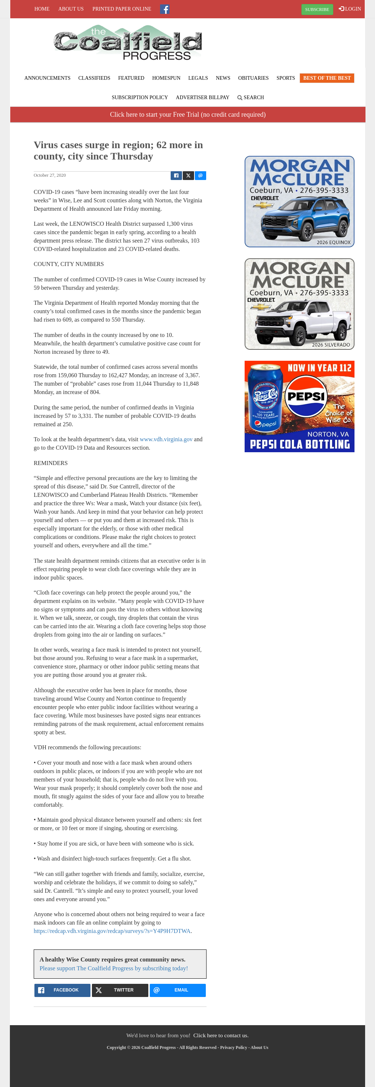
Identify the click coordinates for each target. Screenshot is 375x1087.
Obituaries (253, 78)
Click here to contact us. (221, 1035)
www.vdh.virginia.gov (166, 439)
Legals (198, 78)
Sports (285, 78)
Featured (131, 78)
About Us (70, 9)
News (223, 78)
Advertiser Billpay (202, 97)
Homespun (166, 78)
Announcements (48, 78)
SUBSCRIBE (317, 9)
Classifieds (94, 78)
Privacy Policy (233, 1047)
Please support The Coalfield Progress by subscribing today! (114, 968)
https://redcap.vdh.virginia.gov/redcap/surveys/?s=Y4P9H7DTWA (112, 931)
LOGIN (350, 9)
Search (250, 97)
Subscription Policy (140, 97)
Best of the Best (327, 78)
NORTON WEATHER (305, 46)
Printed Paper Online (122, 9)
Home (41, 9)
